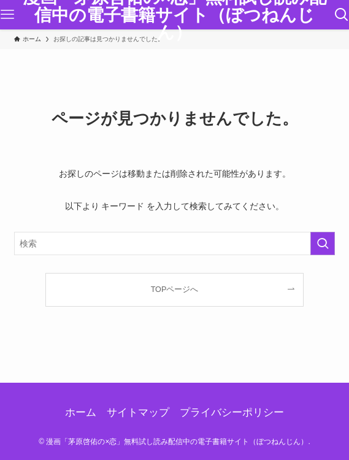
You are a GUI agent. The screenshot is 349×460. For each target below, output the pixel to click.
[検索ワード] (175, 243)
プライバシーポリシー (232, 412)
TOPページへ (175, 289)
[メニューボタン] (7, 14)
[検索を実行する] (322, 243)
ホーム (80, 412)
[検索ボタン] (341, 14)
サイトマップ (138, 412)
